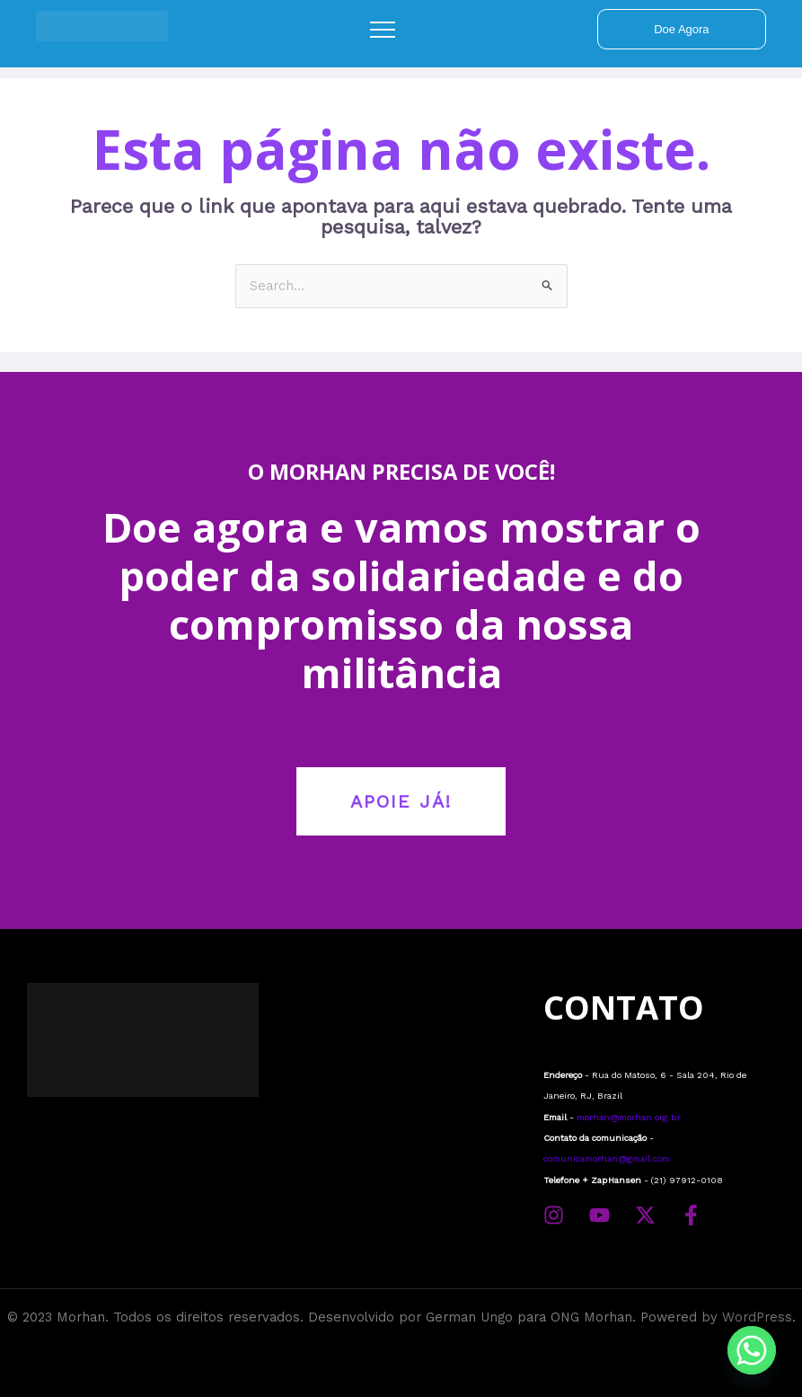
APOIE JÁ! (401, 801)
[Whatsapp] (751, 1350)
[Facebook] (691, 1215)
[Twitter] (645, 1215)
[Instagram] (553, 1215)
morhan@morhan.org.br (629, 1117)
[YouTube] (599, 1215)
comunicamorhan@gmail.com (606, 1158)
